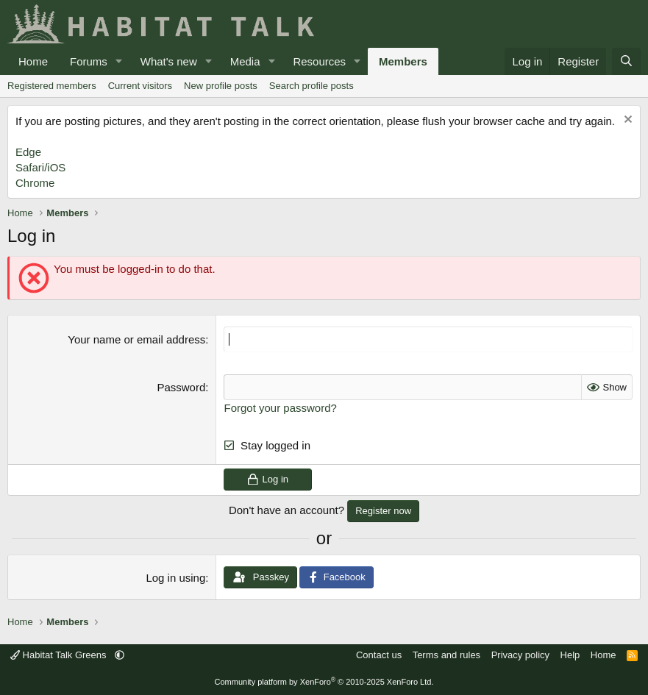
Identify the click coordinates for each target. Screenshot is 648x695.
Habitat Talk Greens (59, 654)
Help (570, 654)
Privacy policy (520, 654)
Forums (88, 61)
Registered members (51, 85)
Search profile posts (311, 85)
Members (403, 61)
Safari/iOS (40, 167)
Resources (319, 61)
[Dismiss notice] (626, 121)
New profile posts (220, 85)
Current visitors (140, 85)
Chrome (34, 183)
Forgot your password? (280, 408)
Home (33, 61)
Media (245, 61)
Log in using (175, 577)
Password (181, 387)
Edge (28, 152)
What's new (168, 61)
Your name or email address (136, 339)
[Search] (626, 61)
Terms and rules (446, 654)
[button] (119, 61)
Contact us (379, 654)
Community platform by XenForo (324, 681)
